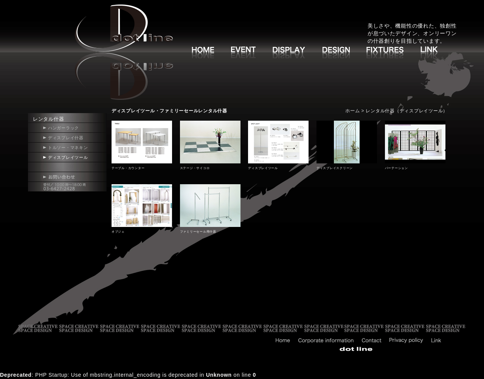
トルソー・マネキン (68, 147)
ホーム (352, 110)
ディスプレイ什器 (66, 137)
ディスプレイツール (68, 157)
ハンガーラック (63, 128)
